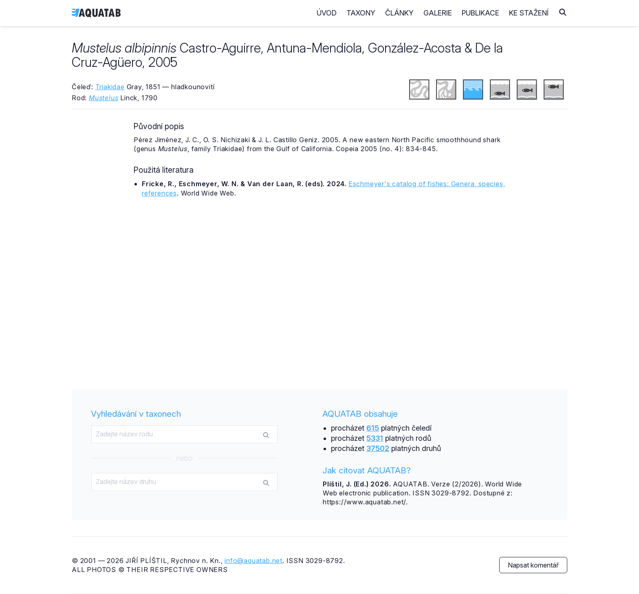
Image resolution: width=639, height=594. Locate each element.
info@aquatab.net (253, 561)
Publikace (480, 13)
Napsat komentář (533, 565)
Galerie (437, 13)
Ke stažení (529, 13)
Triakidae (110, 87)
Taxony (360, 13)
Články (399, 13)
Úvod (327, 13)
